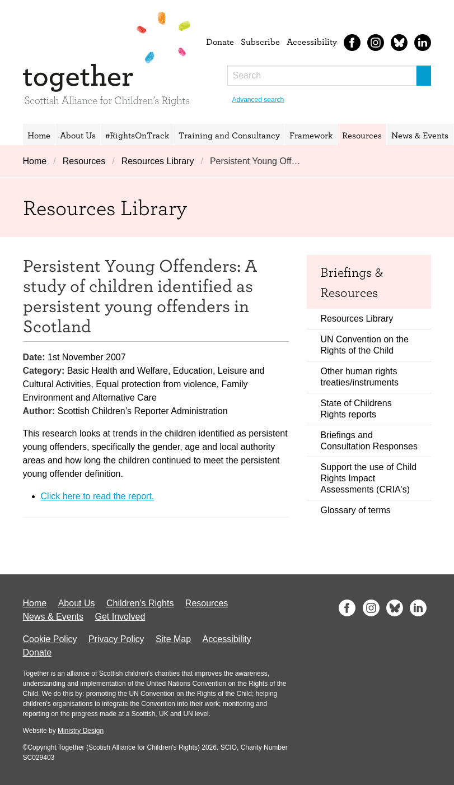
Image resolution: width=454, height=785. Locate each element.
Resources (362, 135)
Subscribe (260, 41)
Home (38, 135)
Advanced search (258, 100)
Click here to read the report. (98, 496)
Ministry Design (81, 731)
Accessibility (312, 41)
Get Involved (120, 616)
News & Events (419, 135)
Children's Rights (140, 603)
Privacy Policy (116, 639)
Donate (220, 41)
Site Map (173, 639)
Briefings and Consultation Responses (368, 440)
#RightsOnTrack (137, 135)
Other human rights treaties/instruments (359, 376)
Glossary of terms (355, 510)
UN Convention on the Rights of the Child (364, 345)
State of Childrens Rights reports (355, 408)
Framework (311, 135)
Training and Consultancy (229, 135)
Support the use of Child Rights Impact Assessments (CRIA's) (368, 478)
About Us (78, 135)
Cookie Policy (50, 639)
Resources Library (157, 161)
